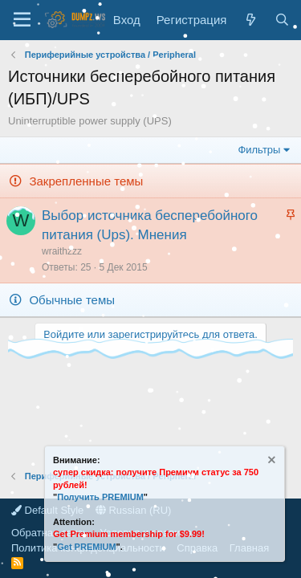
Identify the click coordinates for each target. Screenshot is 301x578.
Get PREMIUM (86, 547)
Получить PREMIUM (100, 497)
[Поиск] (282, 20)
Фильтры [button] (259, 150)
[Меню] (22, 20)
